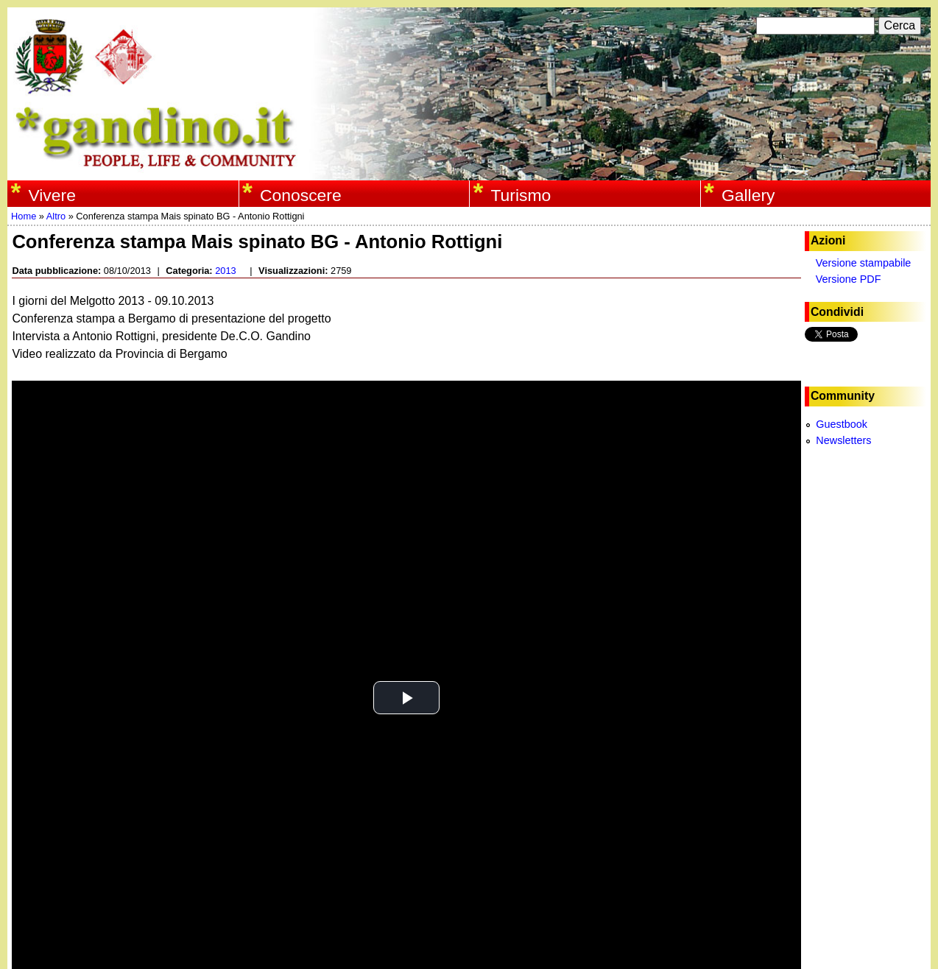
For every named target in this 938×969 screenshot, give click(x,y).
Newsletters (843, 440)
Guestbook (841, 424)
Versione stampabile (863, 263)
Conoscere (301, 195)
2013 (225, 270)
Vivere (52, 195)
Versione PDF (848, 279)
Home (23, 216)
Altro (56, 216)
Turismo (520, 195)
